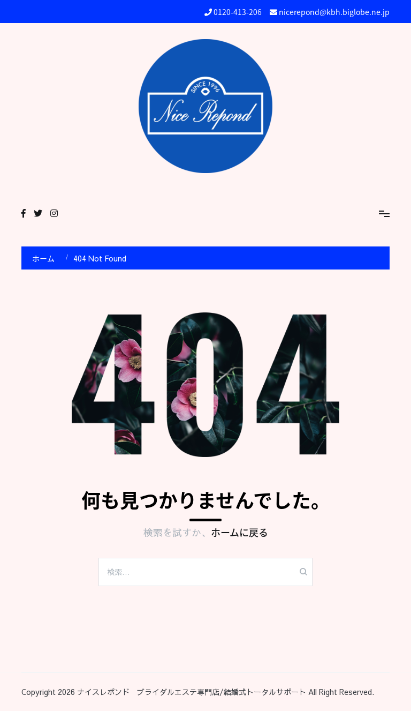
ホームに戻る (239, 532)
